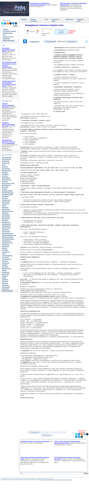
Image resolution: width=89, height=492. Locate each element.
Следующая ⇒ (72, 41)
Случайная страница (9, 31)
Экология (5, 283)
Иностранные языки (8, 183)
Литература (5, 204)
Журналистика (6, 179)
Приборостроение (7, 237)
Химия (4, 278)
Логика (4, 205)
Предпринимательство (9, 235)
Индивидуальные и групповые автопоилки (34, 441)
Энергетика (5, 289)
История (4, 189)
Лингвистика (6, 202)
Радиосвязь (5, 246)
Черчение (5, 281)
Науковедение (6, 224)
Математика (6, 209)
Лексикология (6, 200)
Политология (6, 231)
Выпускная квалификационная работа (8, 49)
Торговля (4, 265)
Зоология (5, 181)
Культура (4, 198)
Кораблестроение (7, 194)
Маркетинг (5, 207)
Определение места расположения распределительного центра (9, 83)
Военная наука (6, 170)
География (5, 174)
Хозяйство (5, 279)
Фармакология (6, 268)
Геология (5, 176)
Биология (5, 167)
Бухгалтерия (6, 168)
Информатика (6, 185)
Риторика (5, 250)
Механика (5, 220)
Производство (6, 241)
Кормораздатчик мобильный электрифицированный (39, 4)
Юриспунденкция (7, 290)
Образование (6, 226)
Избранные (6, 38)
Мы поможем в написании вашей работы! (62, 479)
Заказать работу (72, 32)
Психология (5, 244)
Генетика (4, 172)
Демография (6, 178)
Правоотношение (7, 233)
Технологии (5, 263)
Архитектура (6, 163)
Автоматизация (6, 157)
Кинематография (7, 191)
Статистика (5, 257)
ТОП (4, 35)
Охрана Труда (6, 228)
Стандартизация (7, 255)
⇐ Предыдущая (50, 41)
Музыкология (6, 222)
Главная (5, 29)
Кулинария (5, 196)
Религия (4, 248)
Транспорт (5, 266)
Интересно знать (8, 36)
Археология (5, 161)
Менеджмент (6, 215)
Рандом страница (33, 20)
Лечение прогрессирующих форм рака (8, 105)
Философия (5, 274)
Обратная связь (8, 33)
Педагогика (5, 229)
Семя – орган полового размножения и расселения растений (67, 442)
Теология (5, 261)
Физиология (5, 272)
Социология (5, 252)
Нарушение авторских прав (46, 479)
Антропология (6, 159)
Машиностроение (7, 211)
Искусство (5, 187)
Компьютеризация (7, 192)
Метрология (5, 218)
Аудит (4, 165)
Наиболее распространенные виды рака (8, 124)
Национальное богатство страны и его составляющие (8, 141)
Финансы (5, 276)
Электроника (6, 287)
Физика (4, 270)
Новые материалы (8, 40)
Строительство (6, 259)
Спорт (4, 253)
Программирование (8, 239)
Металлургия (6, 216)
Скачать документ (61, 31)
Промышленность (7, 242)
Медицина (5, 213)
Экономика (5, 285)
